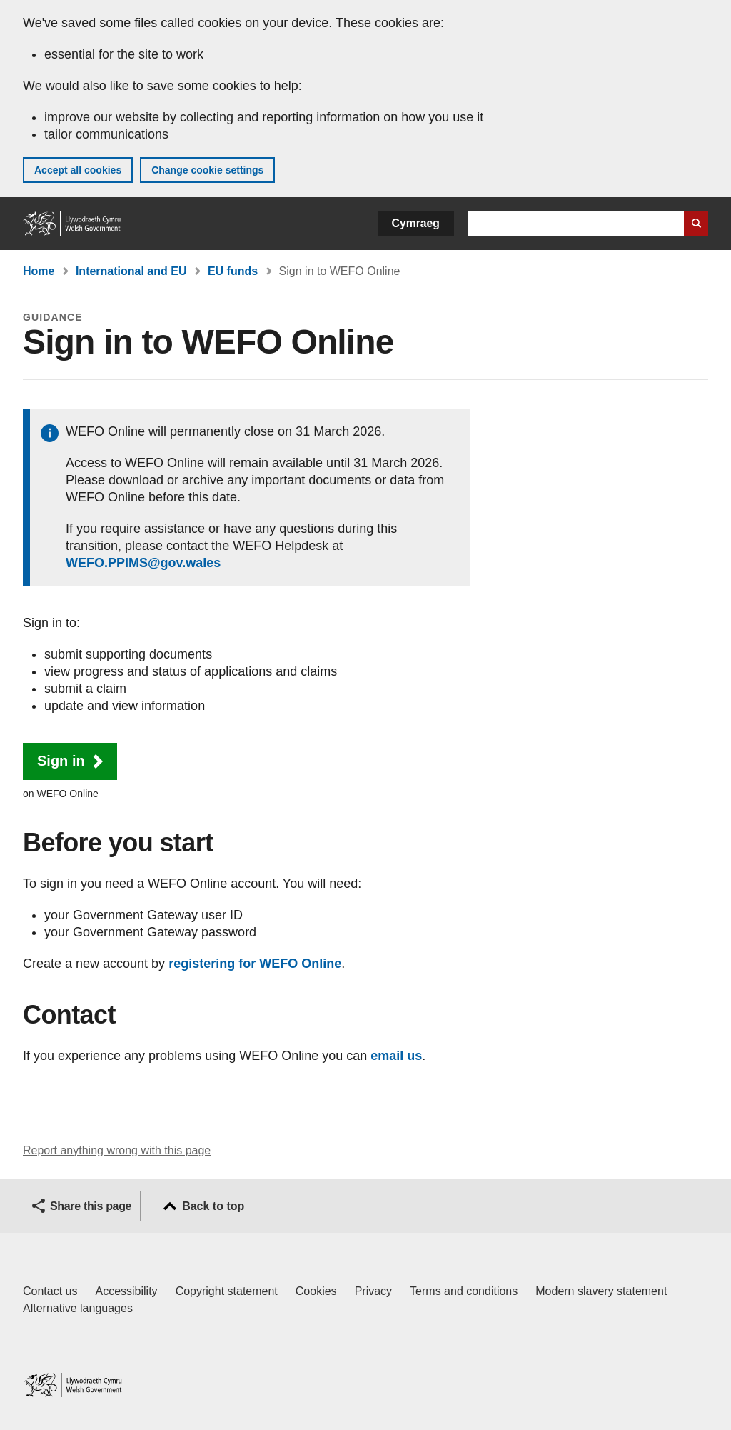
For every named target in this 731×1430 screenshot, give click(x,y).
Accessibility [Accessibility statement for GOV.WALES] (126, 1291)
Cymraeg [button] (416, 223)
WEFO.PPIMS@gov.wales (143, 563)
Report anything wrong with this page (117, 1150)
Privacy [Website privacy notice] (373, 1291)
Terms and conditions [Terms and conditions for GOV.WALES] (464, 1291)
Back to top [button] (213, 1206)
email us (396, 1056)
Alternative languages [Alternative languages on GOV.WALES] (78, 1308)
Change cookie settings (207, 170)
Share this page (90, 1206)
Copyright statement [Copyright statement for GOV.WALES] (227, 1291)
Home (38, 271)
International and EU (131, 271)
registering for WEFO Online (254, 963)
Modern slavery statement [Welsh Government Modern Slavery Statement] (601, 1291)
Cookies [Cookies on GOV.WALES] (316, 1291)
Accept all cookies (77, 170)
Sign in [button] (61, 761)
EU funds (233, 271)
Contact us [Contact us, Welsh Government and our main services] (50, 1291)
